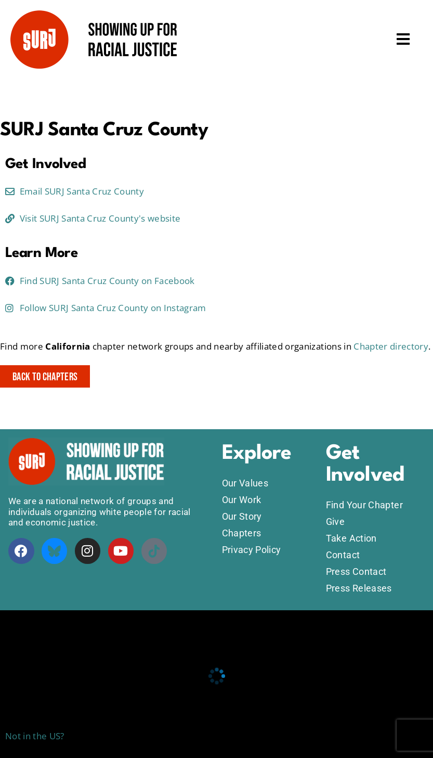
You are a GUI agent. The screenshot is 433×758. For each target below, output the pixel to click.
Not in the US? (34, 736)
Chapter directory (390, 346)
